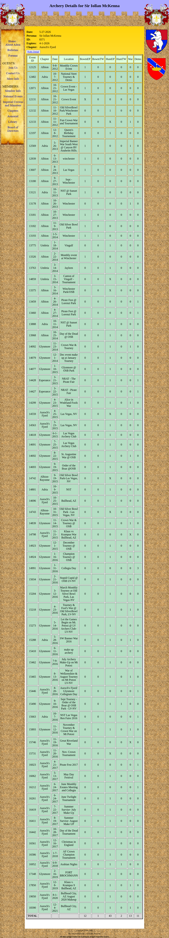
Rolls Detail (33, 51)
